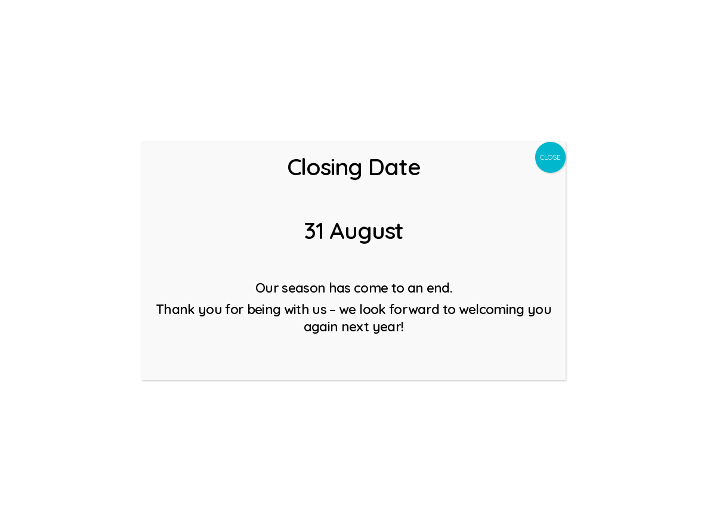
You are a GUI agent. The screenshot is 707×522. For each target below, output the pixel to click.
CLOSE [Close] (550, 157)
